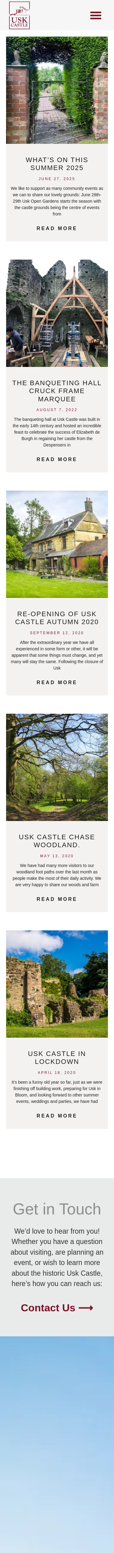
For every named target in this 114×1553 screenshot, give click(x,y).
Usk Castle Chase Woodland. (57, 841)
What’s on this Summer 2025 (57, 164)
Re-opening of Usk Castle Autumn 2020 (57, 618)
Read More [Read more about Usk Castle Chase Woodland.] (57, 899)
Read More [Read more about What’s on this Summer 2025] (57, 228)
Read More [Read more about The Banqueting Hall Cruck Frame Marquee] (57, 459)
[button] (96, 15)
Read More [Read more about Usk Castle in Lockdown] (57, 1115)
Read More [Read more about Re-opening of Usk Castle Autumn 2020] (57, 682)
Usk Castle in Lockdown (57, 1057)
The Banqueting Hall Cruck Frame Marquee (57, 391)
